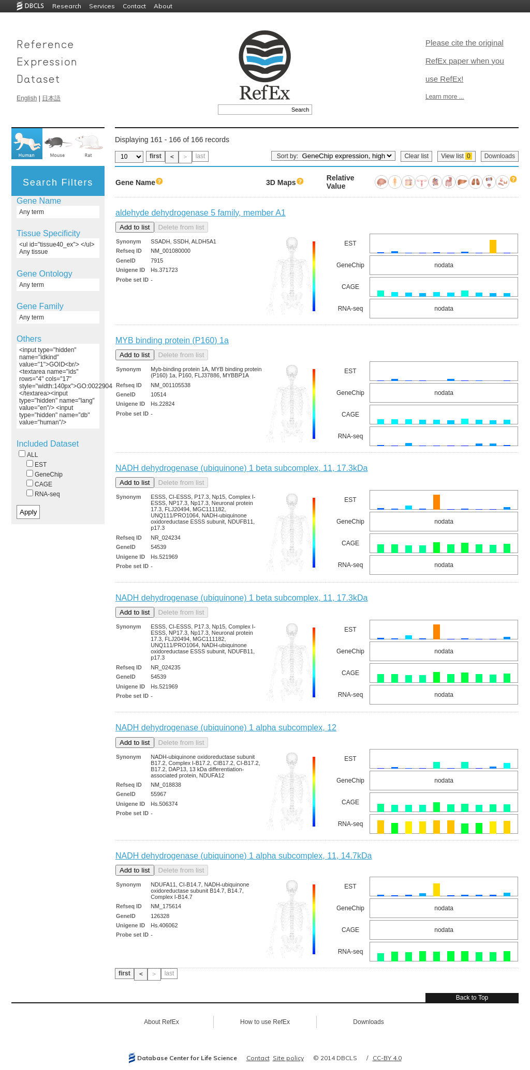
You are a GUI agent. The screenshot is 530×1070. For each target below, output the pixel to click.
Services (102, 6)
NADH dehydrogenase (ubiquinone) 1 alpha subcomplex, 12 (225, 727)
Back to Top (472, 997)
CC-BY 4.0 (387, 1058)
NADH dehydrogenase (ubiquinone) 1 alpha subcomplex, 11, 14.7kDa (243, 855)
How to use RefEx (265, 1022)
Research (66, 6)
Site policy (288, 1058)
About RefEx (161, 1022)
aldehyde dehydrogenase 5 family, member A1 (200, 212)
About (163, 6)
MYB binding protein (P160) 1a (172, 340)
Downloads (499, 156)
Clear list (416, 156)
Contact (134, 6)
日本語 (51, 98)
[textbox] (253, 109)
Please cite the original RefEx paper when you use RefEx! (464, 60)
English (27, 98)
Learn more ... (444, 96)
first (155, 156)
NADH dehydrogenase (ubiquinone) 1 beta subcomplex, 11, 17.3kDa (241, 468)
